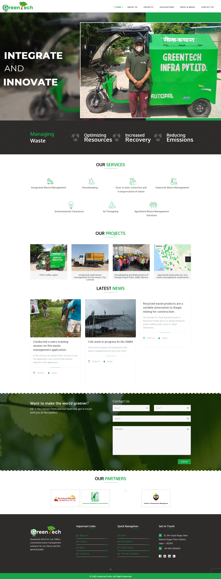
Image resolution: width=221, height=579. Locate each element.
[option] (110, 70)
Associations (167, 7)
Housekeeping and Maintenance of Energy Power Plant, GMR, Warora (173, 276)
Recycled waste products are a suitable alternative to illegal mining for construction (163, 307)
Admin (54, 373)
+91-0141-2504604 (172, 548)
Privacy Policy (127, 547)
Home (118, 7)
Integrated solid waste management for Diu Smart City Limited (131, 277)
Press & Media (187, 7)
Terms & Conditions (130, 553)
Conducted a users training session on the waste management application (50, 345)
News (82, 547)
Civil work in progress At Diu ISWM (110, 341)
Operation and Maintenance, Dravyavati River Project (49, 276)
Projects (148, 7)
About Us (132, 7)
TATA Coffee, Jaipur (90, 275)
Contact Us (207, 7)
